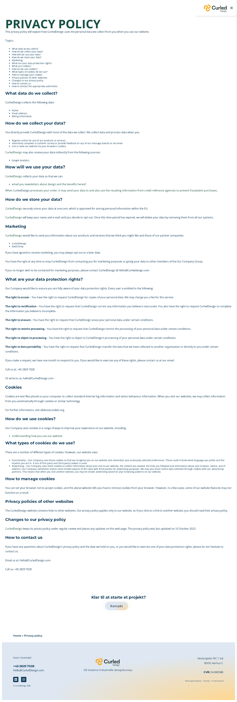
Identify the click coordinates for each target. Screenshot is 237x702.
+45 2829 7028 (23, 666)
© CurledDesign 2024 (21, 685)
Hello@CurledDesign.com (28, 670)
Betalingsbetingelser (193, 681)
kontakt (26, 657)
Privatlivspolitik (218, 681)
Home (17, 635)
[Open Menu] (232, 8)
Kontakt (116, 606)
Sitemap (206, 681)
